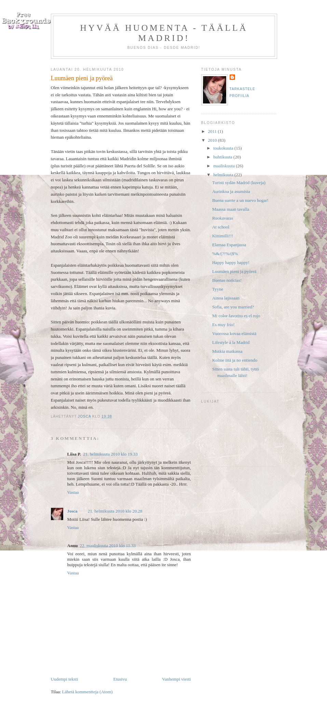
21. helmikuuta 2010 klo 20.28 (115, 511)
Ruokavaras (222, 218)
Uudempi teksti (64, 679)
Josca (72, 511)
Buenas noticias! (227, 280)
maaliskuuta (224, 165)
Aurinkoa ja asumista (231, 191)
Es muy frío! (223, 324)
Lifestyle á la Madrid (230, 342)
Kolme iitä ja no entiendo (234, 360)
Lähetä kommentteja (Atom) (87, 691)
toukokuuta (223, 148)
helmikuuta (223, 174)
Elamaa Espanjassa (229, 244)
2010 (213, 140)
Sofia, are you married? (233, 306)
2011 (213, 131)
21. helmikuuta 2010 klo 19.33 (110, 454)
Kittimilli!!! (222, 235)
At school (220, 226)
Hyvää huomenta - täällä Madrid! (163, 33)
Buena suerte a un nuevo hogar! (240, 200)
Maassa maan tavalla (230, 209)
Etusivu (120, 679)
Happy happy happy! (230, 262)
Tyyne (217, 289)
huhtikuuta (223, 156)
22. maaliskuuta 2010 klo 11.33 (108, 545)
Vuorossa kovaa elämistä (234, 333)
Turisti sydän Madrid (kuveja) (238, 182)
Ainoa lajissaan (226, 298)
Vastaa (73, 492)
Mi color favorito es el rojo (236, 315)
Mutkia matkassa (227, 351)
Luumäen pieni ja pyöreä (234, 271)
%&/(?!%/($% (225, 253)
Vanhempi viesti (176, 679)
